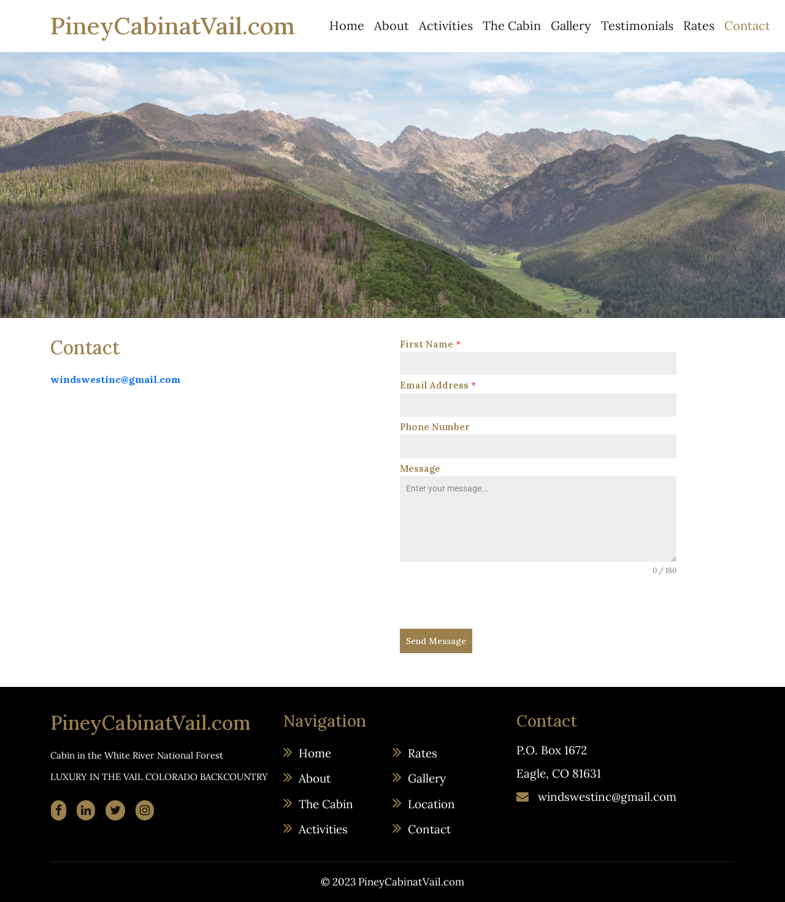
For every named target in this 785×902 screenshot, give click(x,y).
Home (346, 25)
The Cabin (512, 25)
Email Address (438, 385)
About (391, 25)
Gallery (571, 25)
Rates (698, 25)
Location (431, 804)
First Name (430, 344)
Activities (446, 25)
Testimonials (637, 25)
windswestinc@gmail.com (115, 379)
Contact (747, 25)
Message (420, 468)
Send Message (436, 640)
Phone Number (435, 427)
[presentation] (493, 602)
